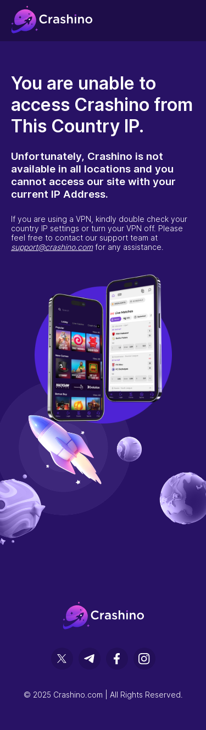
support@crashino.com (52, 247)
